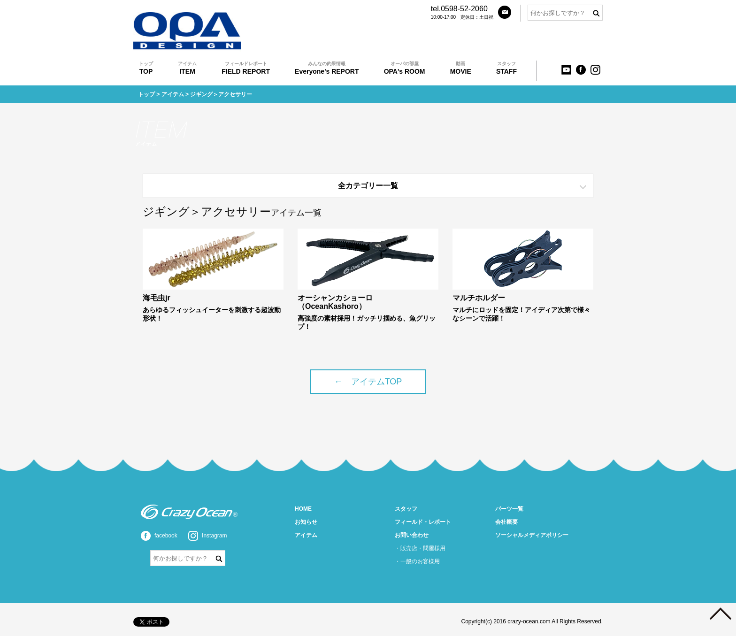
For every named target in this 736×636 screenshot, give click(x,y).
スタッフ (406, 509)
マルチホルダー (478, 298)
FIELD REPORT (246, 68)
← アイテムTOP (368, 381)
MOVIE (460, 68)
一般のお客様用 (420, 561)
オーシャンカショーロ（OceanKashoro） (335, 302)
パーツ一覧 (509, 509)
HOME (303, 509)
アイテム (172, 94)
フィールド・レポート (423, 522)
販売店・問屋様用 (422, 548)
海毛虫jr (156, 298)
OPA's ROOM (404, 68)
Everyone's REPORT (327, 68)
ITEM (187, 68)
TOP (146, 68)
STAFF (506, 68)
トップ (146, 94)
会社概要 (506, 522)
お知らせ (306, 522)
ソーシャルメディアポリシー (531, 535)
